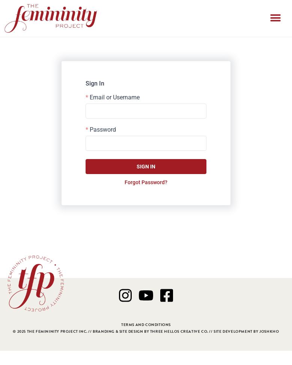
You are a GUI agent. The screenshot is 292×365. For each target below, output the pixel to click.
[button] (275, 18)
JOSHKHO (269, 331)
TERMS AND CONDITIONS (146, 324)
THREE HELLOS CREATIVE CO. (179, 331)
